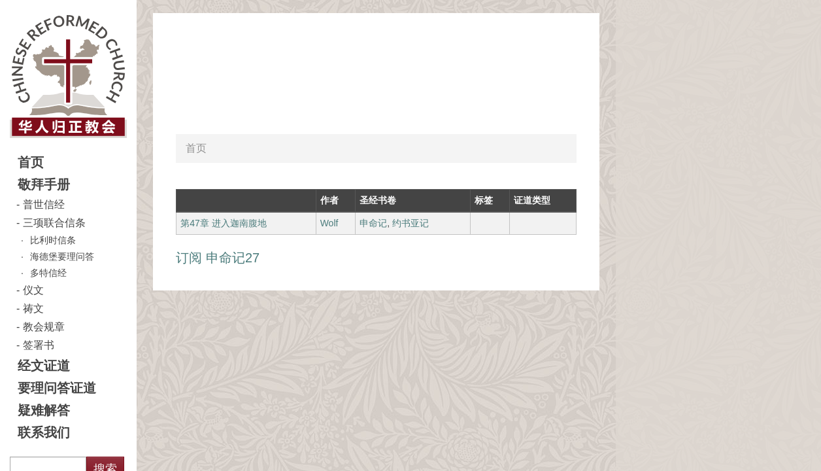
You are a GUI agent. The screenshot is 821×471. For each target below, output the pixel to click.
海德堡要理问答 (62, 256)
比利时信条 (53, 240)
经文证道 (44, 365)
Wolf (329, 223)
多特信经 (48, 273)
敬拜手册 (44, 184)
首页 (31, 162)
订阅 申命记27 (218, 258)
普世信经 (44, 204)
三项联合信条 (54, 222)
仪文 (33, 290)
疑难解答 (44, 410)
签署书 (38, 345)
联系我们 (44, 432)
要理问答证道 (57, 388)
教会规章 (44, 326)
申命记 (373, 223)
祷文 (33, 308)
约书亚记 (410, 223)
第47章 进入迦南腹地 (223, 223)
